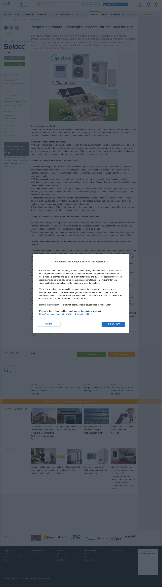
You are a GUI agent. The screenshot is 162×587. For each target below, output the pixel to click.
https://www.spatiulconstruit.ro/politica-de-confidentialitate (65, 314)
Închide (48, 324)
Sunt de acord (113, 324)
